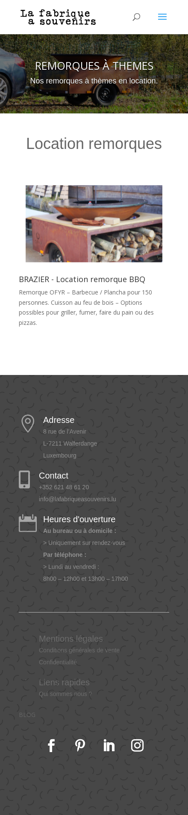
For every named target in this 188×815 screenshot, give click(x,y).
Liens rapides (64, 682)
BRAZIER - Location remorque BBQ (82, 279)
